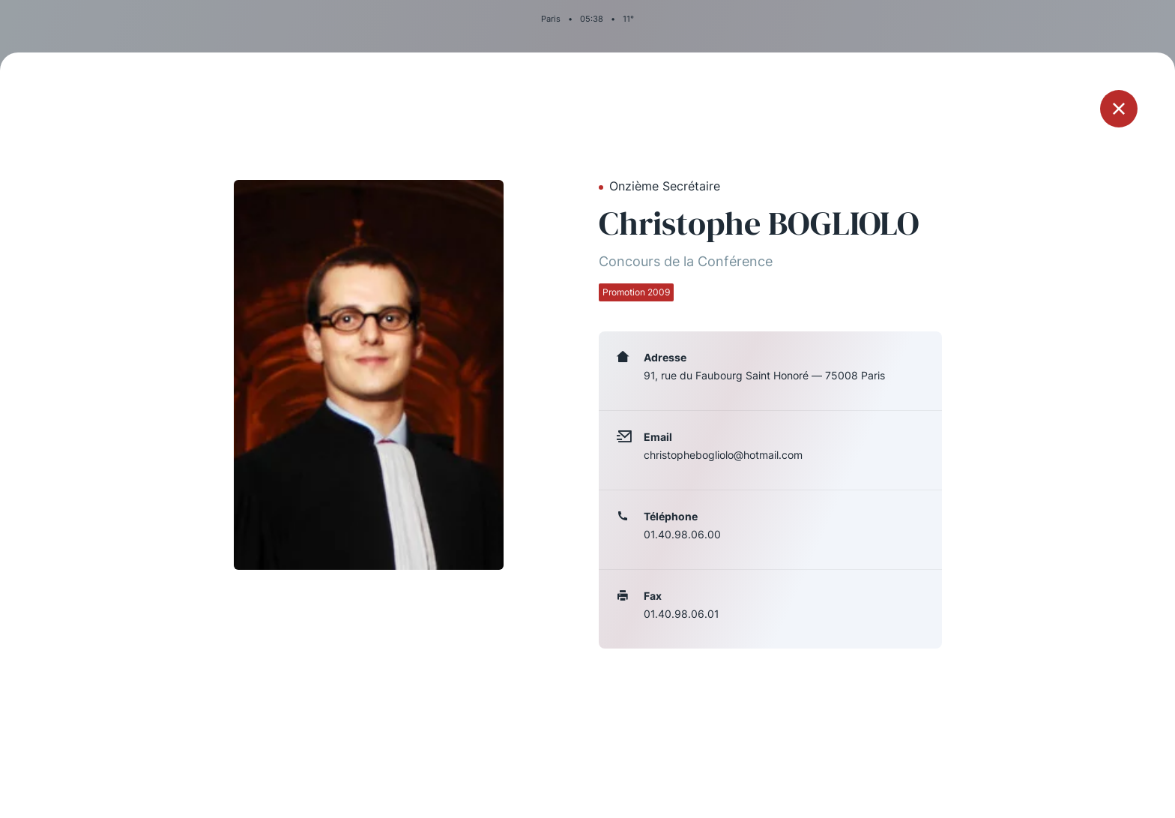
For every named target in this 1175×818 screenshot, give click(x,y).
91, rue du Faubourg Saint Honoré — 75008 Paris (764, 375)
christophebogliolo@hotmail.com (723, 454)
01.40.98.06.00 (682, 534)
